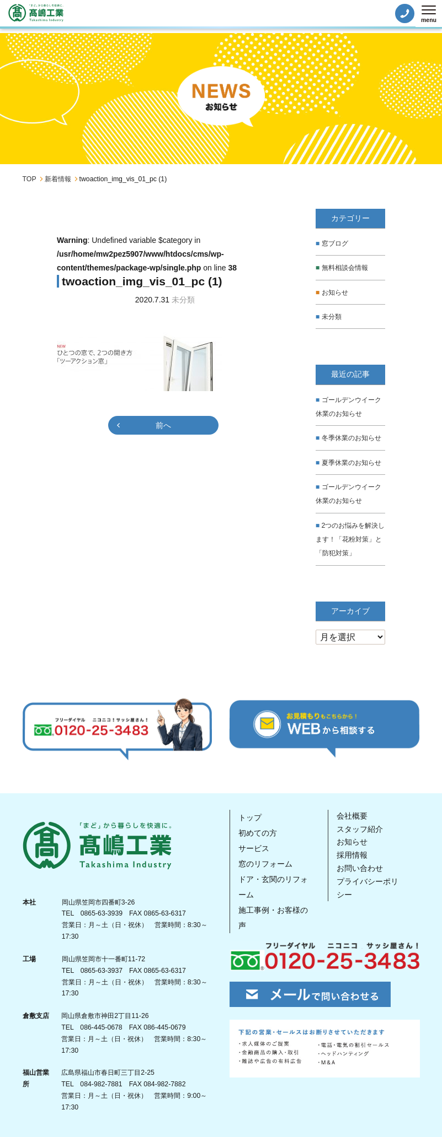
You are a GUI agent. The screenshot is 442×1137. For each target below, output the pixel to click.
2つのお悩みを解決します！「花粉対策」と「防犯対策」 (350, 538)
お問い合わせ (360, 867)
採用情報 (352, 853)
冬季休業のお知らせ (351, 437)
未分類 (332, 316)
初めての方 (257, 831)
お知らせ (335, 292)
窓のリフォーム (265, 862)
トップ (250, 816)
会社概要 (352, 814)
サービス (253, 847)
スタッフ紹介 (360, 828)
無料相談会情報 (345, 268)
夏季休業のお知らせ (351, 462)
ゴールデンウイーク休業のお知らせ (348, 406)
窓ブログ (335, 243)
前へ (163, 425)
